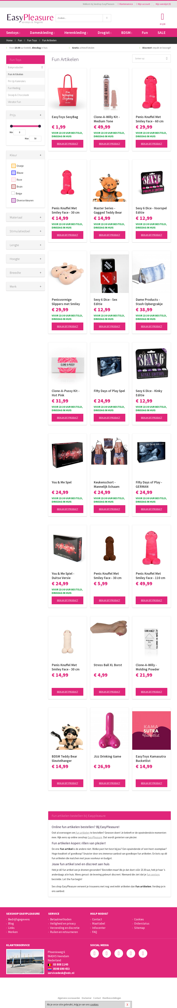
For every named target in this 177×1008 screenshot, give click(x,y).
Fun (145, 32)
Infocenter (98, 928)
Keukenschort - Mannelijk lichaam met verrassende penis (106, 484)
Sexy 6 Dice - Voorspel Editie (151, 210)
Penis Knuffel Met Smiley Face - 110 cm (150, 575)
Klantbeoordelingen (112, 998)
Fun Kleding (14, 88)
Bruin (19, 186)
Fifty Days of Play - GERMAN (149, 484)
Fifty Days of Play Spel (109, 391)
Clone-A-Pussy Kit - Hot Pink (66, 393)
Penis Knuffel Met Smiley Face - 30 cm (66, 210)
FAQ (94, 932)
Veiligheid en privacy (63, 923)
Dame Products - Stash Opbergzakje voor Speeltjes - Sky (150, 301)
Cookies (139, 919)
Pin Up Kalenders (17, 81)
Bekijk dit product (67, 143)
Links (11, 928)
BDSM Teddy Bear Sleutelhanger (64, 758)
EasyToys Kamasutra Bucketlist (151, 758)
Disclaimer (86, 998)
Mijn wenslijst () (162, 4)
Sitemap (139, 928)
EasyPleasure (95, 837)
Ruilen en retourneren (64, 932)
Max (27, 138)
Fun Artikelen (15, 74)
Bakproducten (15, 67)
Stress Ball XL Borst (108, 665)
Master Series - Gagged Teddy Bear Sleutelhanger (108, 210)
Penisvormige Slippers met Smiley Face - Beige (66, 301)
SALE (162, 32)
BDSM (126, 32)
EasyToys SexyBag (65, 117)
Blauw (20, 172)
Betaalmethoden (60, 919)
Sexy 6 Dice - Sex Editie (105, 301)
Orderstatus (141, 923)
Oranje (20, 165)
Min (11, 132)
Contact (97, 919)
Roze (19, 179)
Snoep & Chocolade (18, 95)
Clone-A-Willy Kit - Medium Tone (107, 119)
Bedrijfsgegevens (19, 919)
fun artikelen (82, 832)
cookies (94, 1004)
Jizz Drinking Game (107, 756)
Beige (19, 193)
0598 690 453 (59, 969)
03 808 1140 (58, 964)
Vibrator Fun (14, 102)
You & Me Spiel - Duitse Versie (63, 575)
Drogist (104, 32)
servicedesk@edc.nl (61, 973)
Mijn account (143, 4)
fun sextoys (153, 874)
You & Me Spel (62, 482)
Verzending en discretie (65, 928)
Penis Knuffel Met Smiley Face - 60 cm (150, 119)
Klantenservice (125, 4)
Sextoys (13, 32)
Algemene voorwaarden (69, 998)
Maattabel (98, 923)
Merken (13, 932)
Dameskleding (42, 32)
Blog (11, 923)
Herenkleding (76, 32)
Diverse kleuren (25, 200)
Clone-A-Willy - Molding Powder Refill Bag (147, 667)
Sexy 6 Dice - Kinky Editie (149, 393)
